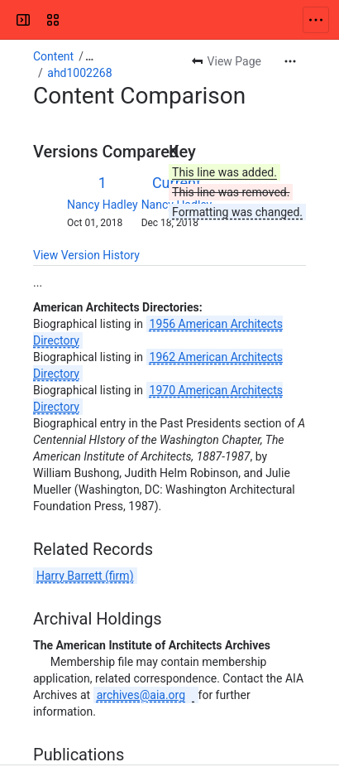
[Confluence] (76, 20)
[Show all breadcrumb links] (89, 56)
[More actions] (290, 61)
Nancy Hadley (102, 204)
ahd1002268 (79, 73)
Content (53, 56)
